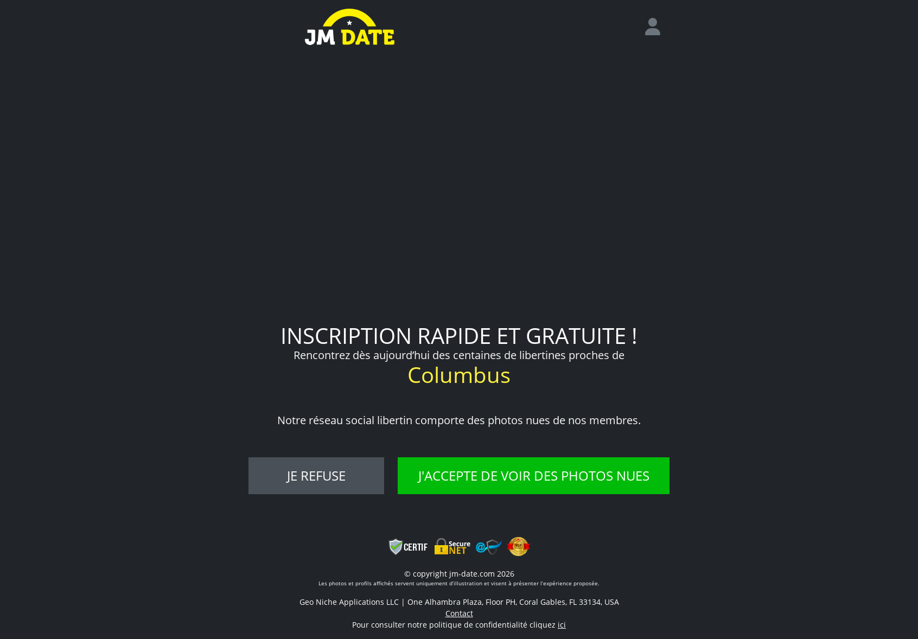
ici (562, 624)
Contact (459, 613)
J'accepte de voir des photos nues (533, 475)
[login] (657, 27)
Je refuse (316, 475)
